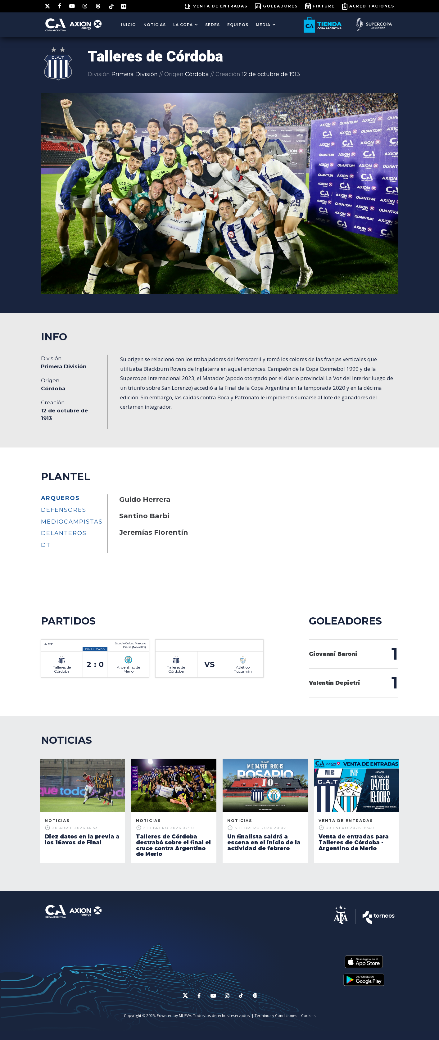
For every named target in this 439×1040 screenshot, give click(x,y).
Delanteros (64, 533)
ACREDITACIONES (371, 6)
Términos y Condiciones (276, 1015)
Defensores (63, 509)
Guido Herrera (144, 499)
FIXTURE (324, 6)
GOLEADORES (280, 6)
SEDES (212, 24)
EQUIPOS (237, 24)
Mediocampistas (72, 521)
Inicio (128, 24)
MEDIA (263, 24)
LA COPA (183, 24)
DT (46, 545)
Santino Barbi (144, 516)
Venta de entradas (220, 6)
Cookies (308, 1015)
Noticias (154, 24)
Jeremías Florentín (153, 532)
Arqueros (60, 498)
